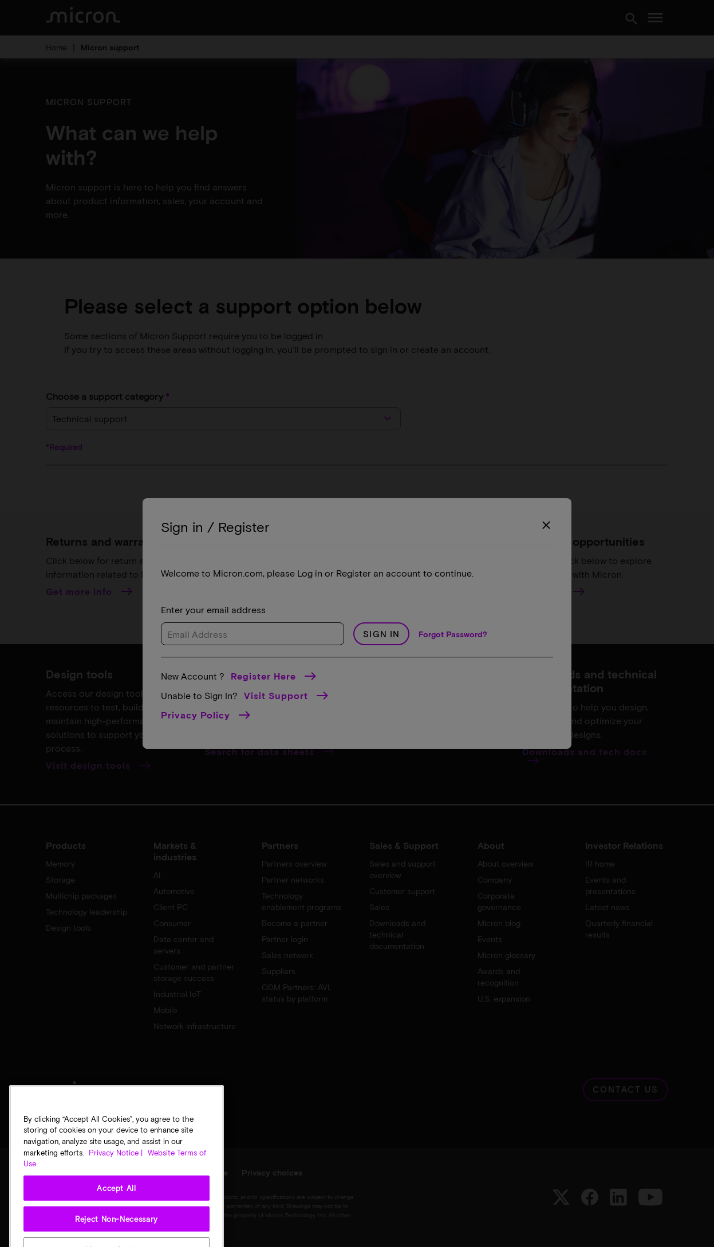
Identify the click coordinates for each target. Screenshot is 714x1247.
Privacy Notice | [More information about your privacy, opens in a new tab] (116, 1189)
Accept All (116, 1225)
